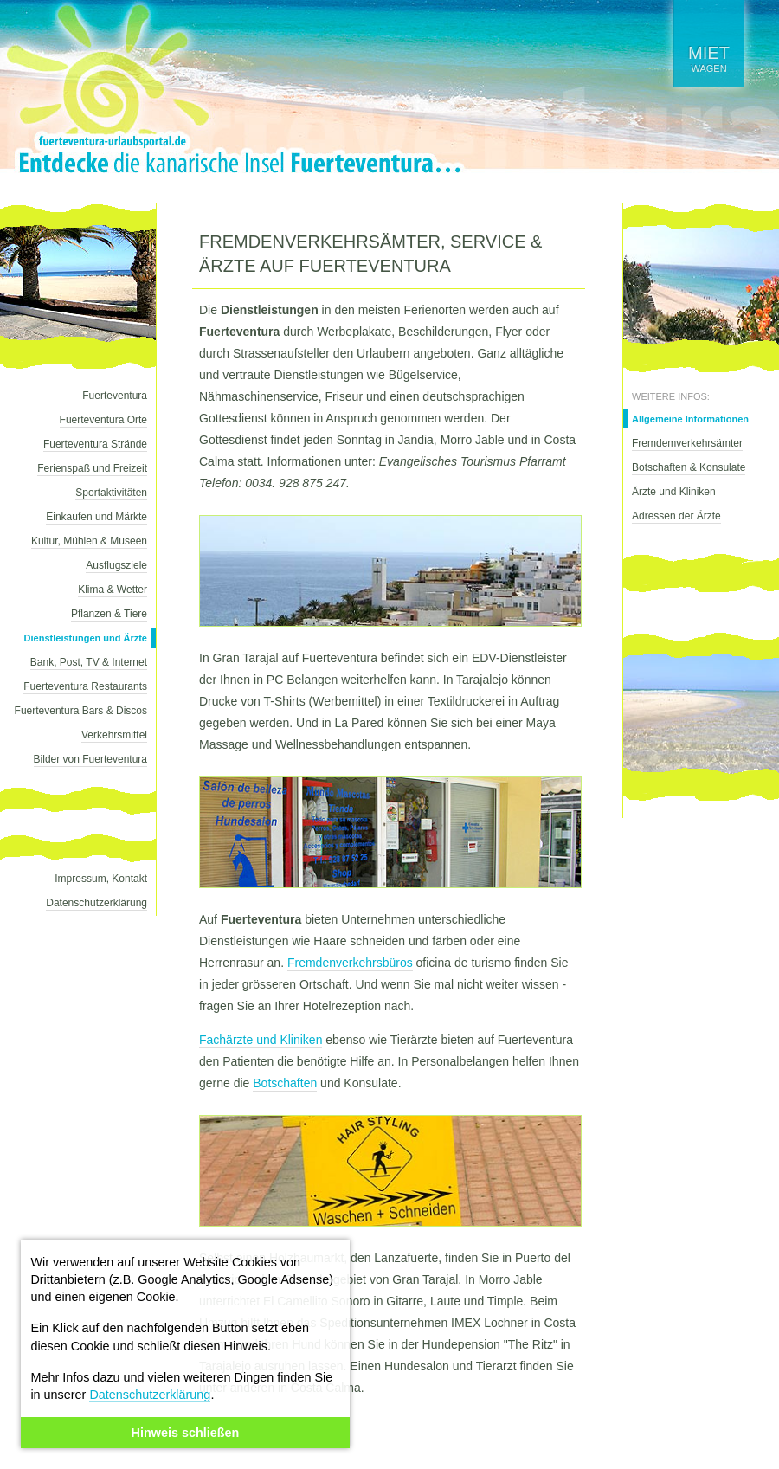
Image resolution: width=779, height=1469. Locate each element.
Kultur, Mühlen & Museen (89, 541)
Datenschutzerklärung (149, 1394)
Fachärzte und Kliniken (260, 1040)
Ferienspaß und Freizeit (92, 468)
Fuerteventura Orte (103, 420)
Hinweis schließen (186, 1433)
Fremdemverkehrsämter (687, 443)
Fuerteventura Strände (95, 444)
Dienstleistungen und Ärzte (85, 638)
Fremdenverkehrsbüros (350, 963)
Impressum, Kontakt (101, 879)
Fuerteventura (114, 396)
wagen (709, 58)
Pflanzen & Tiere (109, 614)
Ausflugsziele (116, 565)
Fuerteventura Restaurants (85, 686)
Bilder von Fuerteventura (90, 759)
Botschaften (285, 1083)
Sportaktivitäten (111, 492)
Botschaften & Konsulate (688, 467)
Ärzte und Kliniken (674, 492)
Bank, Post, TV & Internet (88, 662)
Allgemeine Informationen (690, 419)
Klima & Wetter (112, 589)
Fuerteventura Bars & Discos (81, 711)
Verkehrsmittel (114, 735)
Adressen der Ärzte (676, 516)
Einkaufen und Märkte (96, 517)
